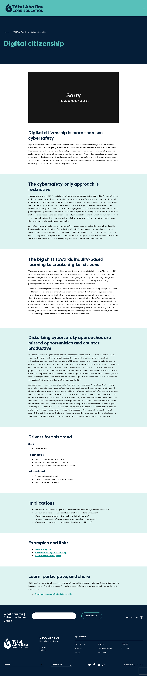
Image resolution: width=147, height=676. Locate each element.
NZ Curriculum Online (45, 556)
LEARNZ (124, 644)
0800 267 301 (49, 637)
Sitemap (43, 647)
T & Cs (101, 644)
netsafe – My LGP (43, 549)
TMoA (58, 556)
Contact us (56, 665)
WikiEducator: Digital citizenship (50, 552)
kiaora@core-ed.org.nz (49, 641)
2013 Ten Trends (19, 32)
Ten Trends (102, 652)
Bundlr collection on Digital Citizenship (53, 594)
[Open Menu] (144, 8)
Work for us (80, 644)
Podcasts (125, 648)
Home (6, 32)
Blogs (77, 652)
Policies (43, 650)
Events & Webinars (106, 648)
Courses (78, 648)
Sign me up (92, 616)
